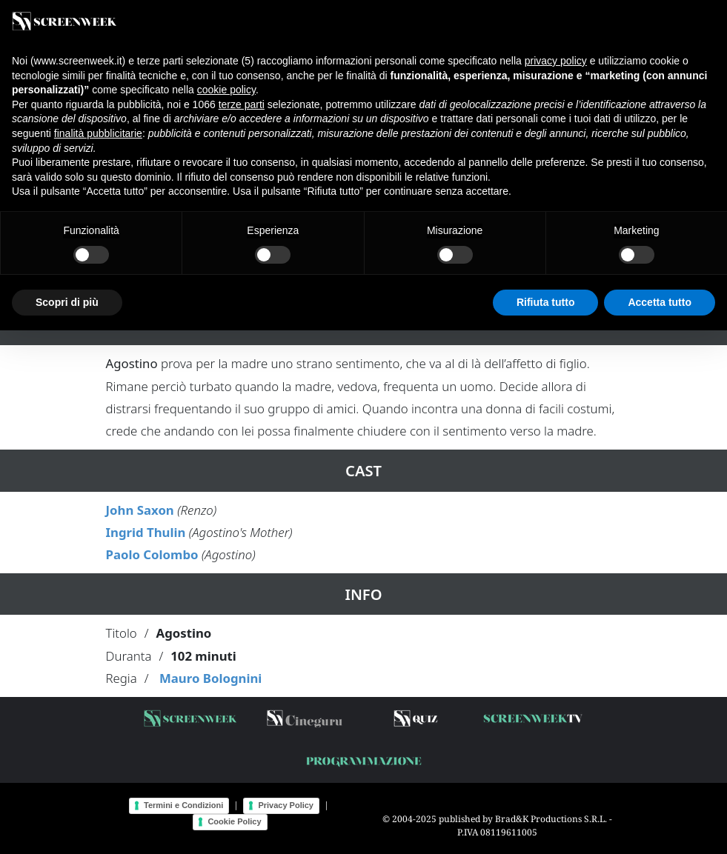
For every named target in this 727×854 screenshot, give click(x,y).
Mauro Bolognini (210, 678)
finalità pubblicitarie (98, 133)
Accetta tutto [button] (659, 302)
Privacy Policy (285, 805)
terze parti (242, 104)
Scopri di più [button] (67, 302)
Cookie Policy (234, 821)
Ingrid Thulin (146, 532)
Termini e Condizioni (183, 805)
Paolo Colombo (152, 554)
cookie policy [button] (226, 90)
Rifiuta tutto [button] (546, 302)
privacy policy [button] (556, 61)
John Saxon (140, 509)
